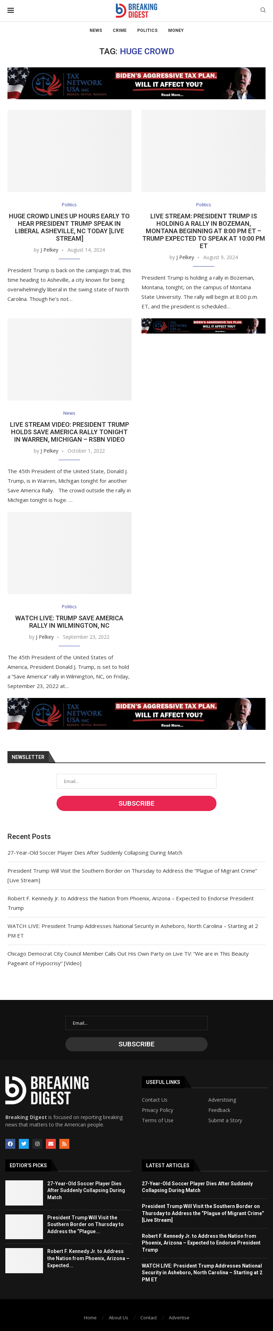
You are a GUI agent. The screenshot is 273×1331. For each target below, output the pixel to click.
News (96, 30)
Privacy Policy (157, 1110)
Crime (120, 30)
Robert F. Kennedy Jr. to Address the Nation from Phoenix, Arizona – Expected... (88, 1258)
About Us (118, 1317)
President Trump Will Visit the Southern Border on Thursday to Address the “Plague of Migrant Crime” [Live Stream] (203, 1213)
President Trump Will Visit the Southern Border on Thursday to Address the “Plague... (85, 1224)
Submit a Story (225, 1120)
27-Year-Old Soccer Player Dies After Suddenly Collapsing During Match (94, 852)
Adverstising (222, 1099)
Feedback (219, 1110)
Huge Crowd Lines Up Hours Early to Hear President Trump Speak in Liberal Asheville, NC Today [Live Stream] (69, 227)
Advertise (179, 1317)
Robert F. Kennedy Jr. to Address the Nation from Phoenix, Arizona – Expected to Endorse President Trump (201, 1243)
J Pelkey (49, 249)
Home (90, 1317)
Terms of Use (157, 1120)
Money (176, 30)
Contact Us (154, 1099)
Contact (148, 1317)
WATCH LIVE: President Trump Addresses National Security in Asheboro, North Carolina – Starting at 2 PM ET (202, 1272)
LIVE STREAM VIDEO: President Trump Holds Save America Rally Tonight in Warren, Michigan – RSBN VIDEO (69, 432)
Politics (147, 30)
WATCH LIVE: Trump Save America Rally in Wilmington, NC (69, 621)
